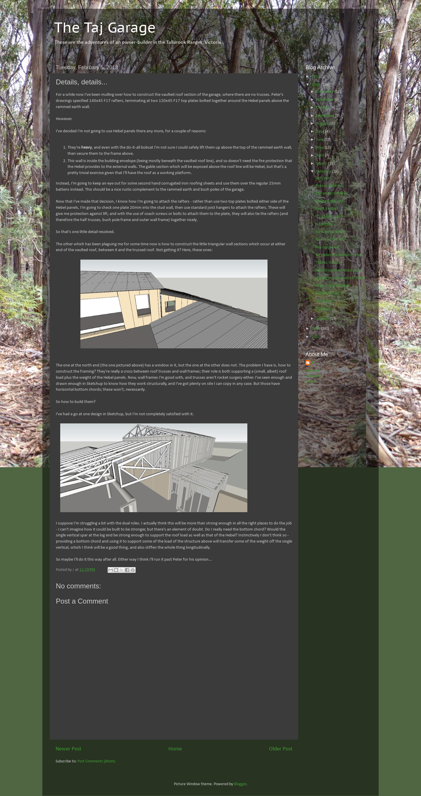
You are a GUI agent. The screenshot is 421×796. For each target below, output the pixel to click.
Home (175, 749)
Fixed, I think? (326, 209)
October (323, 108)
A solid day (324, 224)
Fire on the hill (327, 247)
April (320, 155)
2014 (316, 77)
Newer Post (68, 749)
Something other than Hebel (338, 270)
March (322, 164)
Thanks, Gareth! (328, 263)
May (320, 148)
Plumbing (323, 309)
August (322, 124)
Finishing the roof (329, 201)
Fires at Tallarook (329, 186)
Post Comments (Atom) (96, 761)
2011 (316, 337)
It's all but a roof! (329, 216)
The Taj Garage (105, 27)
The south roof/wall (331, 193)
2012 (316, 329)
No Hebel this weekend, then (339, 255)
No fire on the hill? (330, 239)
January (323, 319)
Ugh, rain (323, 178)
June (320, 140)
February (324, 171)
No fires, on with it (330, 232)
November (325, 100)
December (325, 92)
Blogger (240, 784)
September (325, 116)
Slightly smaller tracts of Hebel (340, 278)
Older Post (280, 749)
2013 (316, 85)
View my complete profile (313, 376)
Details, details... (329, 293)
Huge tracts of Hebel (332, 286)
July (319, 131)
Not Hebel (323, 301)
